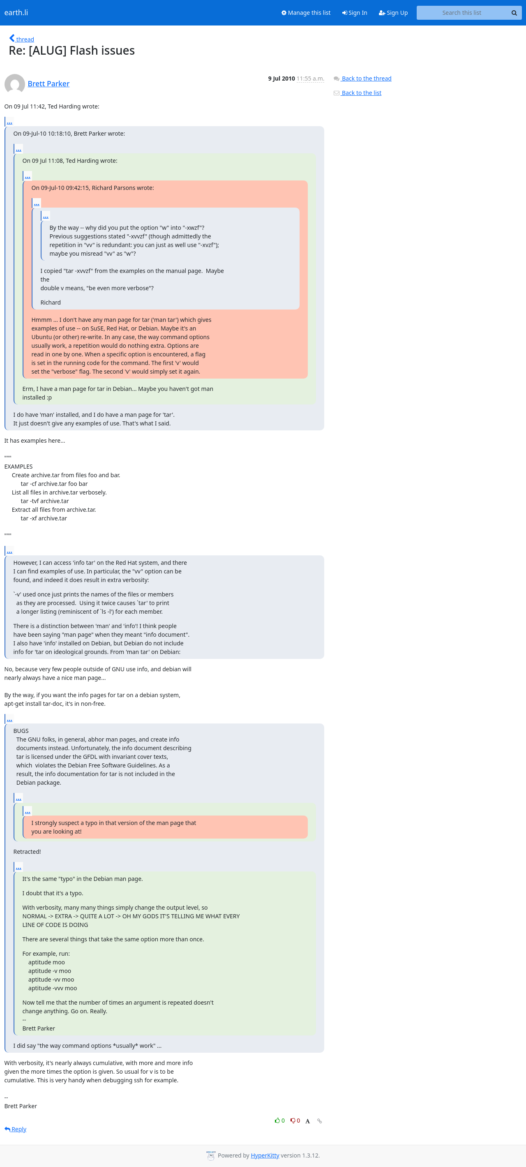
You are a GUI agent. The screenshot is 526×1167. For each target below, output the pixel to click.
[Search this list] (462, 13)
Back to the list (357, 93)
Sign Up (393, 12)
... (10, 121)
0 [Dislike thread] (295, 1120)
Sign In (354, 12)
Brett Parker (49, 83)
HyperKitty (265, 1155)
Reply (16, 1129)
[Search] (514, 13)
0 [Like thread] (280, 1120)
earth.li (16, 13)
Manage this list (306, 12)
